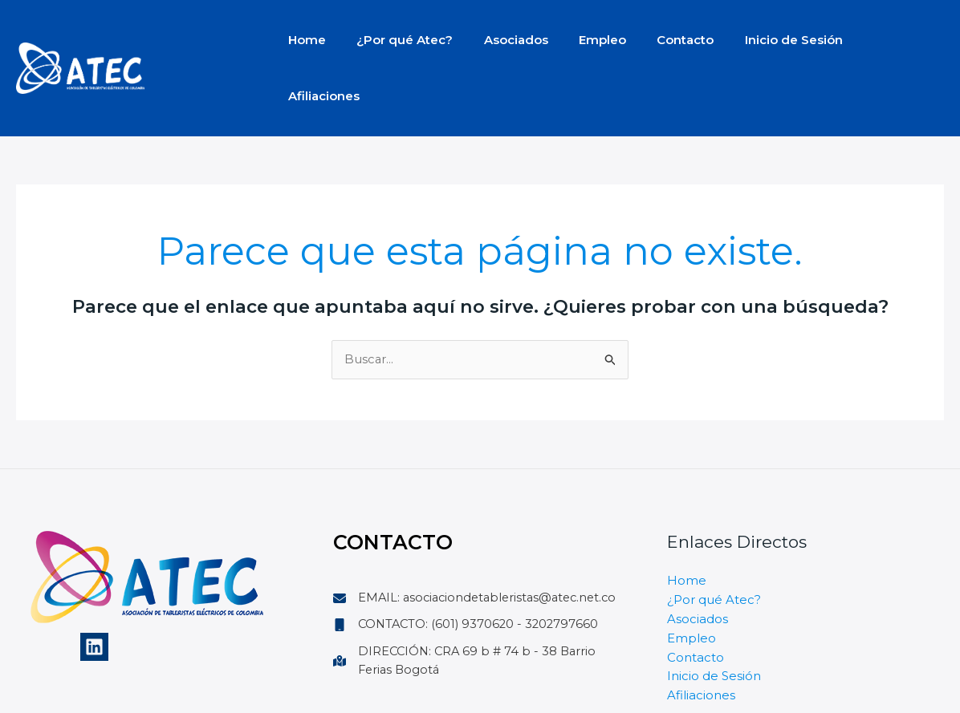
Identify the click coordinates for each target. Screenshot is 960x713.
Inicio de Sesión (757, 39)
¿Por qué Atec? (395, 39)
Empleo (579, 39)
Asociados (499, 39)
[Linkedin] (94, 591)
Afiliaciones (865, 39)
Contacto (655, 39)
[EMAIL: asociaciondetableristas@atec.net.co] (479, 552)
